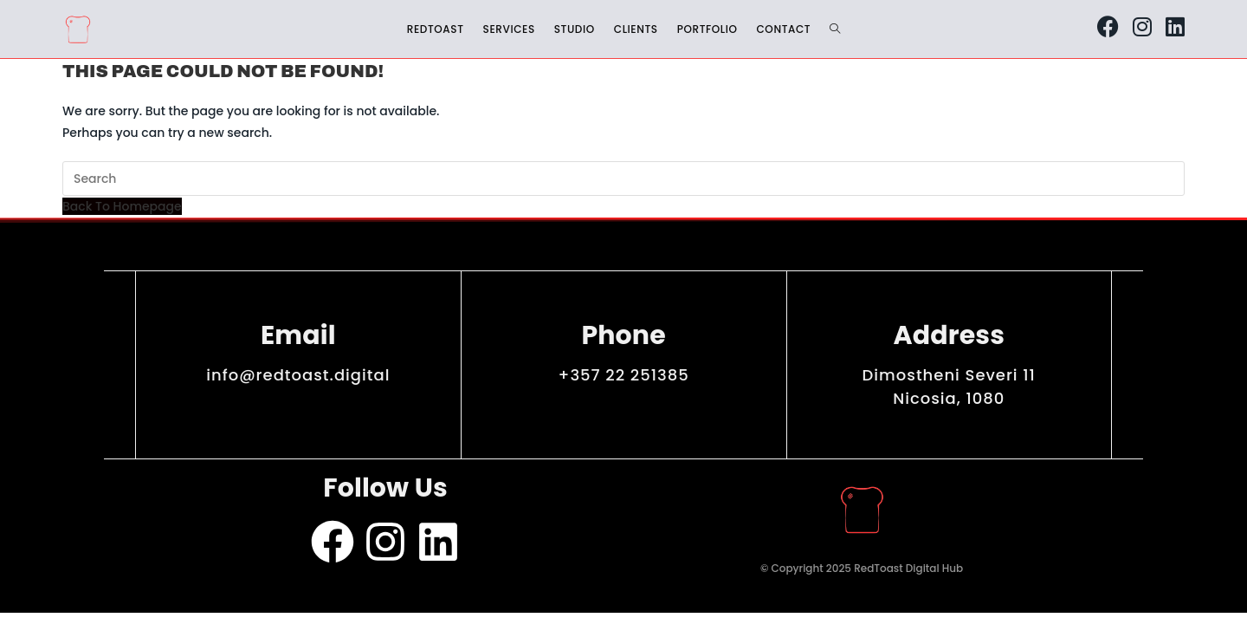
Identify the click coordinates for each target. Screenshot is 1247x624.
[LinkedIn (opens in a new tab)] (1175, 27)
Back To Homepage (122, 206)
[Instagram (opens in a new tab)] (1142, 27)
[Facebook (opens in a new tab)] (1108, 27)
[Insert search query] (623, 178)
